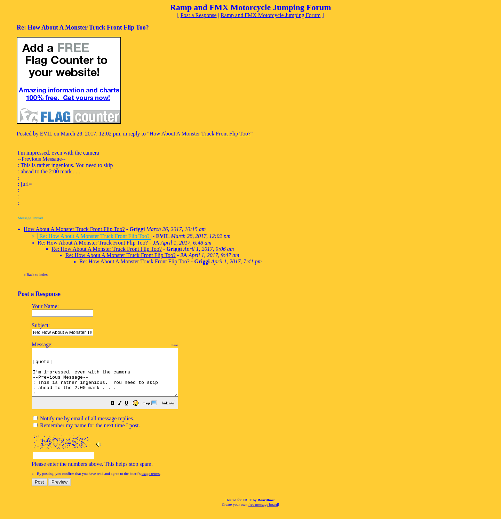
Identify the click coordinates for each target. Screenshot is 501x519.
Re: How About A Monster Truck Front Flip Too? (93, 243)
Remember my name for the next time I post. (86, 435)
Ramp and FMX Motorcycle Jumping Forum (271, 15)
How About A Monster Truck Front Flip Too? (199, 134)
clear (192, 345)
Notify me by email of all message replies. (83, 428)
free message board (263, 514)
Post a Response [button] (199, 15)
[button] (130, 413)
